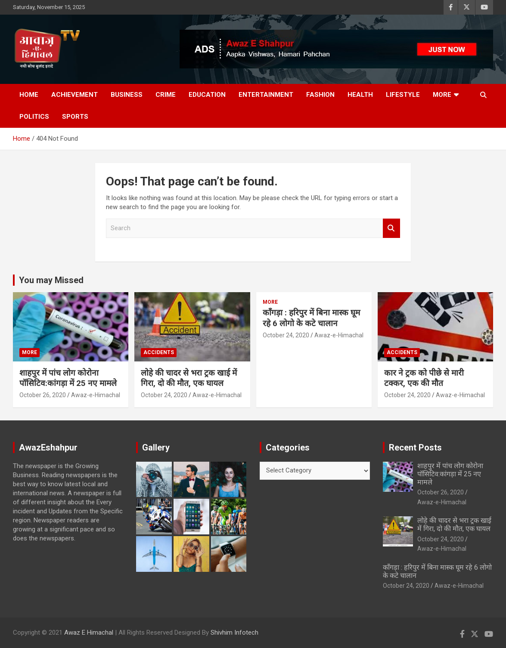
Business (127, 95)
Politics (34, 116)
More (442, 95)
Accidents (158, 352)
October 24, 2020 (164, 395)
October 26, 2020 (42, 395)
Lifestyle (403, 95)
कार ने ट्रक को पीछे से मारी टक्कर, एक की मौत (424, 378)
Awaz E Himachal (88, 632)
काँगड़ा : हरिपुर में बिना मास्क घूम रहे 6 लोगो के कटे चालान (311, 318)
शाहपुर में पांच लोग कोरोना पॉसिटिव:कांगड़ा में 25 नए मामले (68, 378)
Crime (165, 95)
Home (28, 95)
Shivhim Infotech (234, 632)
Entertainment (266, 95)
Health (360, 95)
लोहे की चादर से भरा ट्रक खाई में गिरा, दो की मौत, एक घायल (189, 378)
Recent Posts (415, 447)
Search (391, 228)
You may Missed (51, 280)
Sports (75, 116)
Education (207, 95)
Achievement (74, 95)
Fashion (320, 95)
